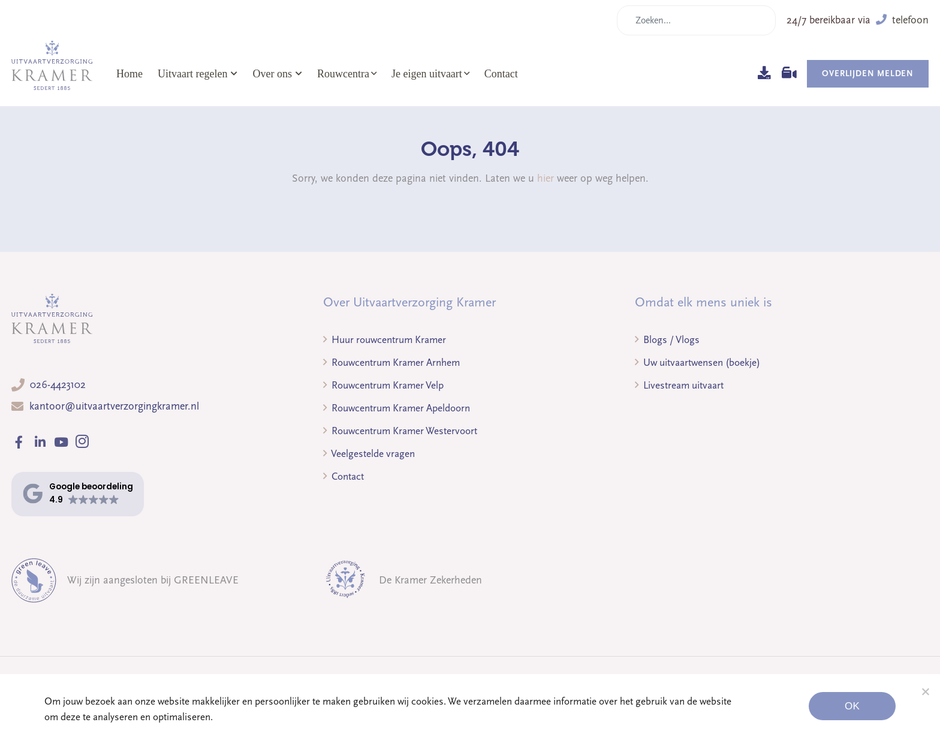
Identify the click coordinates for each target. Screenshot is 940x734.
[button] (77, 494)
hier (545, 178)
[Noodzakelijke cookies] (925, 691)
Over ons (277, 74)
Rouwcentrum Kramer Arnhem (391, 362)
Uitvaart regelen (197, 74)
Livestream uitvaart (679, 385)
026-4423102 (58, 384)
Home (129, 74)
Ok (852, 706)
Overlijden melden (868, 73)
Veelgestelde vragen (369, 453)
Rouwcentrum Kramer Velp (383, 385)
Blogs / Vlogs (667, 339)
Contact (501, 74)
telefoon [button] (902, 20)
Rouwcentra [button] (343, 74)
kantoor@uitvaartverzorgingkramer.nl (114, 406)
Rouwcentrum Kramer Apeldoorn (396, 408)
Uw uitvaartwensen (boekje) (697, 362)
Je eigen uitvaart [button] (426, 74)
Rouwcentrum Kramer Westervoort (400, 431)
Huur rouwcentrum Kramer (384, 339)
